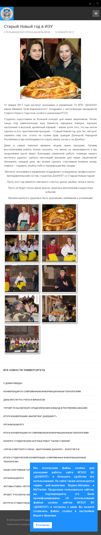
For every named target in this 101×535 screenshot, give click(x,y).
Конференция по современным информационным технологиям (42, 391)
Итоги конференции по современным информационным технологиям (45, 433)
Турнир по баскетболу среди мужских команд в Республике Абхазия (45, 408)
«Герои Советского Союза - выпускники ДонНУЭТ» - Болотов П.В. (41, 449)
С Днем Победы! (13, 383)
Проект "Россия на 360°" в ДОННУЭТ (23, 494)
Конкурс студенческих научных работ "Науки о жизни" (36, 441)
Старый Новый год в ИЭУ (28, 26)
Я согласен (42, 525)
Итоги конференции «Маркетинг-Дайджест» (30, 416)
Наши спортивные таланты (20, 470)
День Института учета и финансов (24, 399)
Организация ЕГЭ (13, 424)
